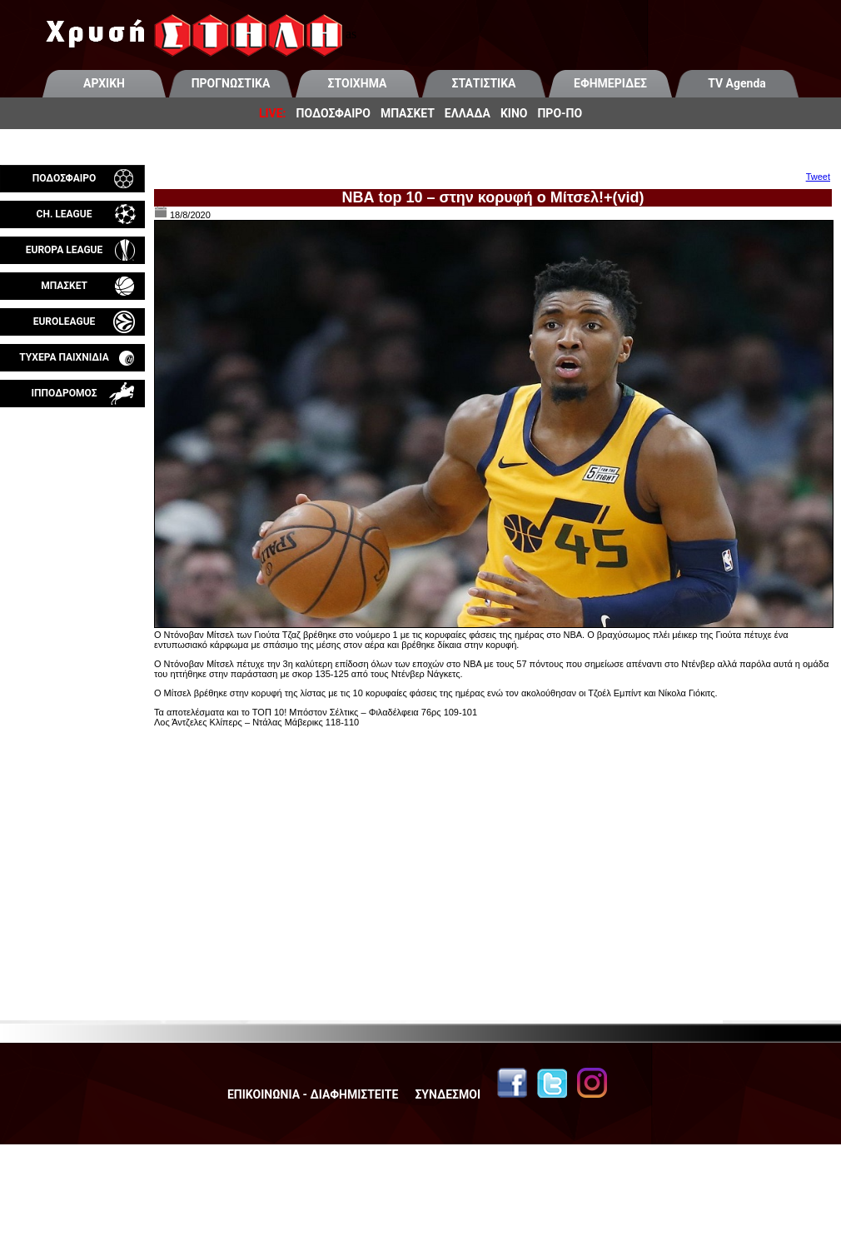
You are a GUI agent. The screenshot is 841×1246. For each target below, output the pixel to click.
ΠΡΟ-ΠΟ (559, 113)
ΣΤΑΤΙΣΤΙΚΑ (483, 83)
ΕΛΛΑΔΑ (467, 113)
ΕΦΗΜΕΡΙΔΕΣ (610, 83)
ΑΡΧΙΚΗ (104, 83)
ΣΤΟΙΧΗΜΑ (357, 83)
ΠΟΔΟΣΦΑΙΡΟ (333, 113)
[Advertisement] (72, 603)
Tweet (818, 177)
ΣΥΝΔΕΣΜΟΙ (447, 1094)
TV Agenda (737, 83)
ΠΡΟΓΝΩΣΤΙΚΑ (231, 83)
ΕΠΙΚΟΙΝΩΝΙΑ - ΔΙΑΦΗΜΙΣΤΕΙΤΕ (312, 1094)
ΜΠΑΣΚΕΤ (408, 113)
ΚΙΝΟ (514, 113)
